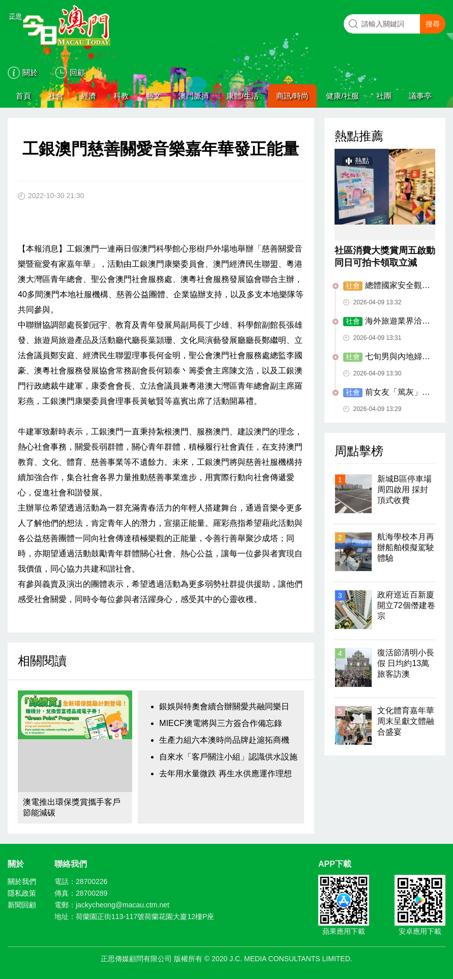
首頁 (23, 95)
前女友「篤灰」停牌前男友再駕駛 (386, 393)
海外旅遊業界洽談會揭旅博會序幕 (386, 322)
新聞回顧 (22, 905)
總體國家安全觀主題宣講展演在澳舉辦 (386, 286)
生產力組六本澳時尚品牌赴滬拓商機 (224, 740)
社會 (56, 95)
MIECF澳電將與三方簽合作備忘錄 (220, 723)
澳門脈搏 (193, 95)
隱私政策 (22, 893)
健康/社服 (342, 95)
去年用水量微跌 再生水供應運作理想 (225, 773)
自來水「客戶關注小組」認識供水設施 (228, 756)
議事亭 (420, 95)
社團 (383, 95)
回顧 (77, 72)
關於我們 (22, 881)
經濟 (88, 95)
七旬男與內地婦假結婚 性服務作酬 (386, 357)
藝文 (153, 95)
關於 (30, 72)
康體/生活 (242, 95)
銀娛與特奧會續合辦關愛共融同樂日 (224, 706)
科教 (121, 95)
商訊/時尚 (292, 95)
